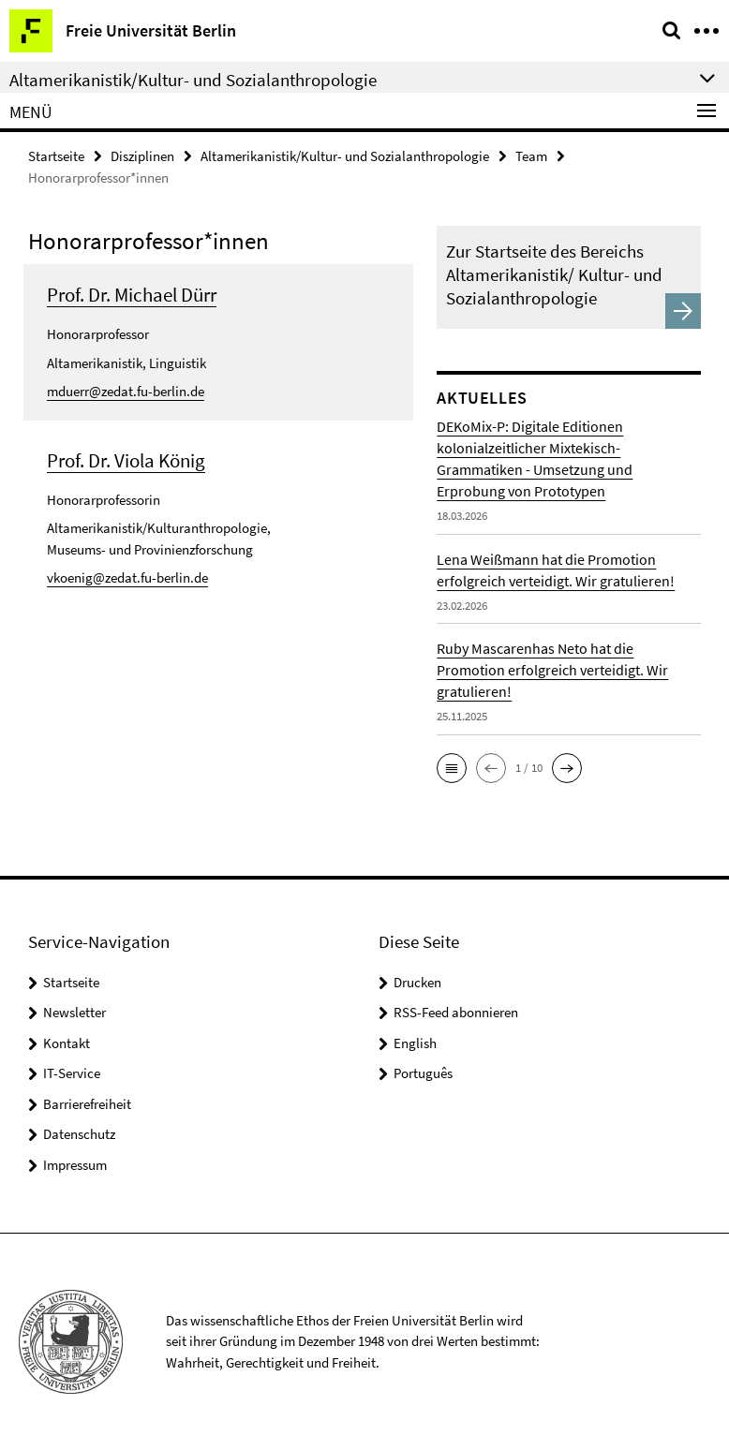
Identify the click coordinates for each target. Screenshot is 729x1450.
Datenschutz (79, 1134)
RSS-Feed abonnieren (456, 1012)
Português (423, 1073)
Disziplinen (142, 156)
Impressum (75, 1165)
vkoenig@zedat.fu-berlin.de (127, 577)
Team (531, 156)
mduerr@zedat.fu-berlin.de (125, 391)
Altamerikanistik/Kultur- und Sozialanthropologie (345, 156)
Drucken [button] (417, 982)
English (415, 1043)
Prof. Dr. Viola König (126, 460)
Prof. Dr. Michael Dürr (131, 294)
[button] (452, 768)
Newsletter (74, 1012)
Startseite (56, 156)
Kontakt (66, 1043)
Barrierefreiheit (87, 1104)
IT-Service (71, 1073)
